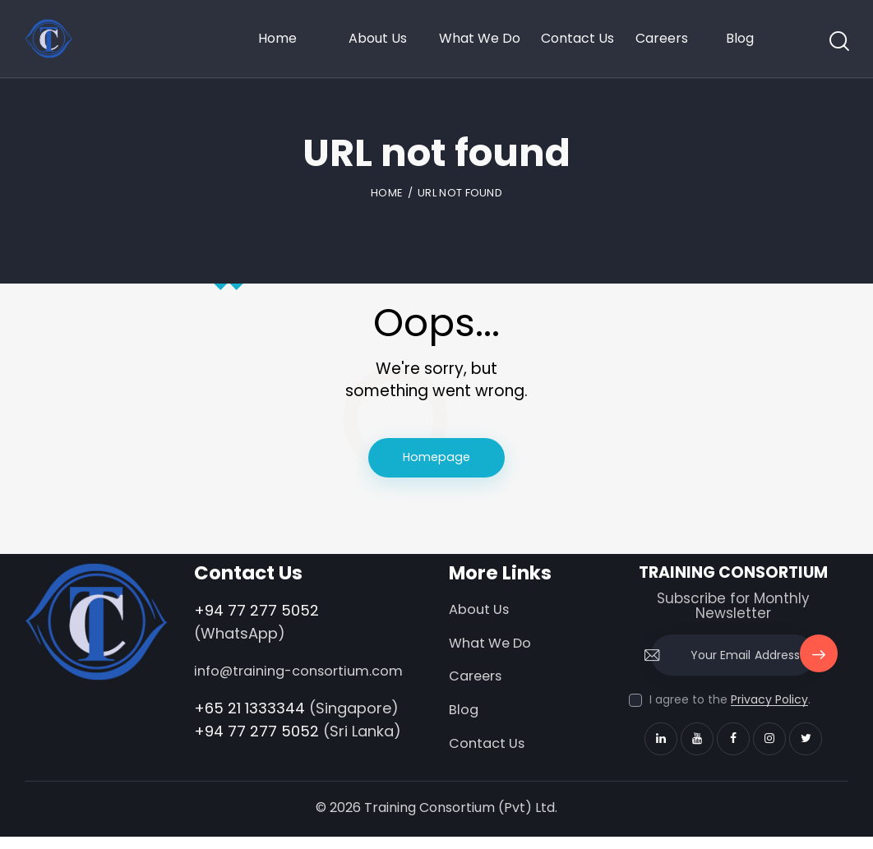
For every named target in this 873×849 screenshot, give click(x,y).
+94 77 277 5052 (256, 611)
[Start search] (838, 42)
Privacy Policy (769, 701)
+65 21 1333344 (249, 732)
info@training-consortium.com (252, 683)
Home (387, 193)
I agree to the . (730, 701)
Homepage (437, 458)
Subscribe (817, 663)
